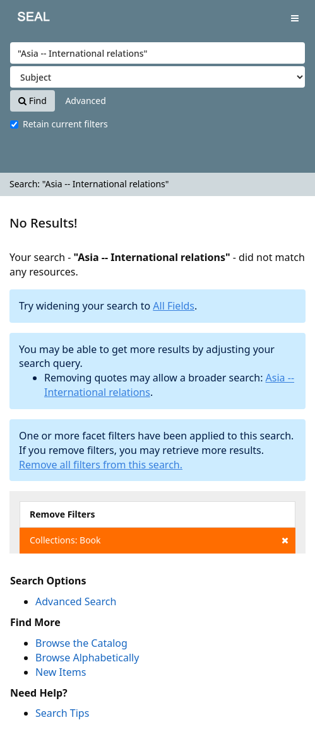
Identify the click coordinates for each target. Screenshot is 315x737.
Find (32, 101)
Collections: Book (159, 540)
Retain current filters (59, 124)
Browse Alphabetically (87, 657)
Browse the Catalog (81, 643)
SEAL (24, 19)
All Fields (173, 306)
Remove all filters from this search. (100, 465)
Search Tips (62, 713)
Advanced (85, 101)
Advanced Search (75, 601)
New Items (60, 672)
